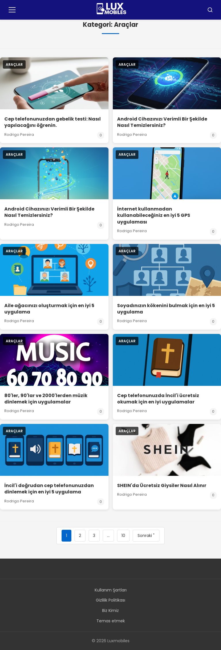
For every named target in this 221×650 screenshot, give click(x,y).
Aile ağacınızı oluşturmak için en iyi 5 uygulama (49, 308)
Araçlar (14, 64)
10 (123, 535)
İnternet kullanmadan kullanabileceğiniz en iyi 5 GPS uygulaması (153, 215)
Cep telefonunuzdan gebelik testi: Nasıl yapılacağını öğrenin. (52, 122)
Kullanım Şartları (111, 590)
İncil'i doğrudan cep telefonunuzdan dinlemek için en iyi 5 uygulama (49, 488)
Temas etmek (110, 621)
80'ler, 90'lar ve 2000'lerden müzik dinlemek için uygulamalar (45, 398)
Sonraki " (146, 535)
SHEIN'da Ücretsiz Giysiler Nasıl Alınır (161, 485)
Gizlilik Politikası (110, 600)
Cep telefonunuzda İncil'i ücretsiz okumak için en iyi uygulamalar (158, 398)
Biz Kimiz (110, 610)
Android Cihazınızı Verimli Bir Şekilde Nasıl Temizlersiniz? (162, 122)
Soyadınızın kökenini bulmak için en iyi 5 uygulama (166, 308)
